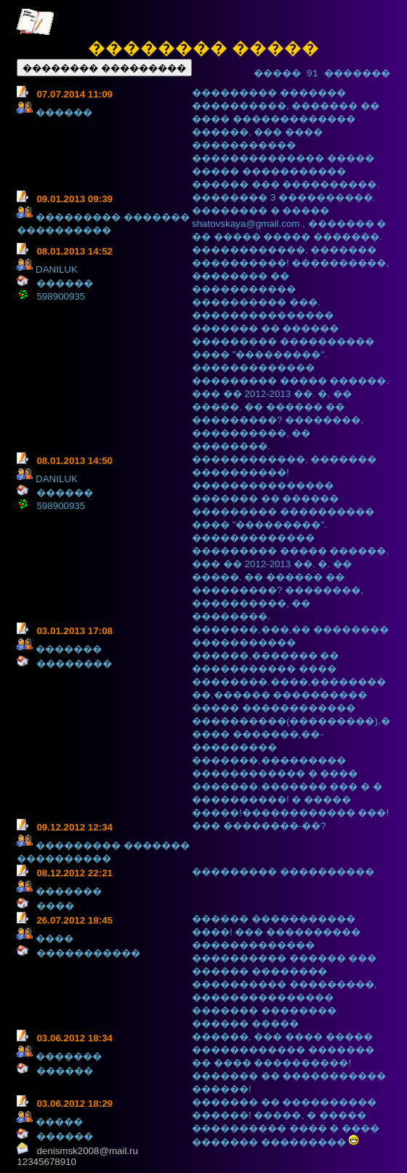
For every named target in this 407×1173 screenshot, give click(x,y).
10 (70, 1161)
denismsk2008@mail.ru (86, 1150)
